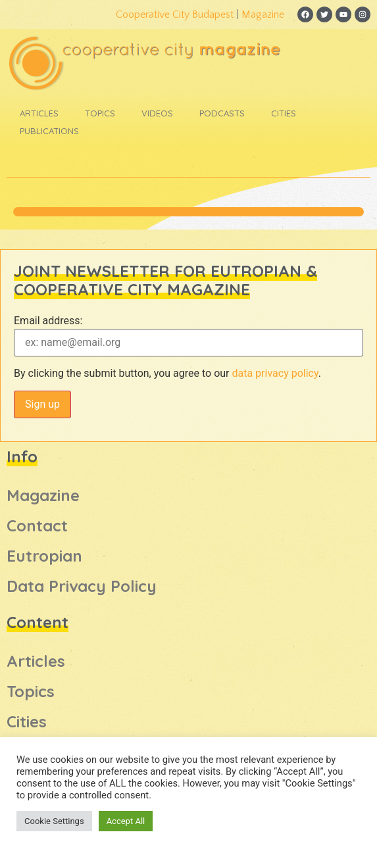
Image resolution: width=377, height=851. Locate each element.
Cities (283, 113)
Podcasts (222, 113)
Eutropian (44, 556)
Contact (37, 525)
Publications (49, 131)
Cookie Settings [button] (54, 821)
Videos (157, 113)
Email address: (48, 321)
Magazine (262, 14)
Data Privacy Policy (82, 586)
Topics (100, 113)
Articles (39, 113)
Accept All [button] (126, 821)
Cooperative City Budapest (175, 14)
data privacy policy (275, 373)
